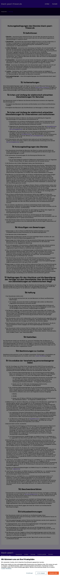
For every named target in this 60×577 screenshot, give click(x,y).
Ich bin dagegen (41, 573)
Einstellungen (29, 573)
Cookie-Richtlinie (6, 568)
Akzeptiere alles (53, 573)
